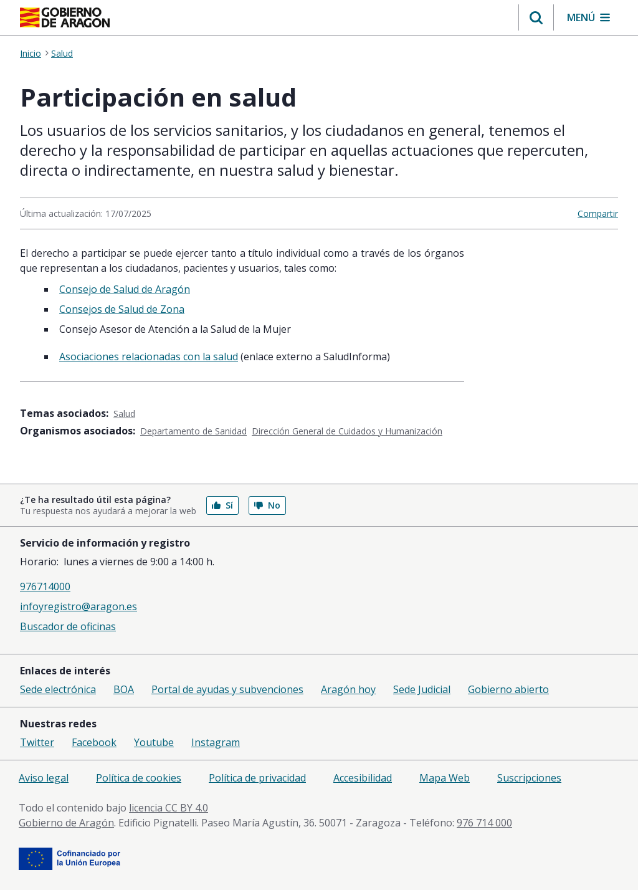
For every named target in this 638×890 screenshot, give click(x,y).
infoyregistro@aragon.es (78, 606)
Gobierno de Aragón (66, 823)
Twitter (37, 742)
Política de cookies (138, 778)
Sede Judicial (421, 689)
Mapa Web (444, 778)
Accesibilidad (362, 778)
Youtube (154, 742)
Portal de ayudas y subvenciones (227, 689)
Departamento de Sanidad (193, 431)
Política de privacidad (257, 778)
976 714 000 (484, 823)
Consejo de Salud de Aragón (124, 289)
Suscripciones (529, 778)
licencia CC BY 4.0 (168, 808)
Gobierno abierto (508, 689)
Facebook (94, 742)
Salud (62, 53)
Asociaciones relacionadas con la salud (148, 356)
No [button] (267, 505)
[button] (536, 17)
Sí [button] (222, 505)
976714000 (45, 586)
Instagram (215, 742)
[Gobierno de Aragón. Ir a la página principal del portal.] (65, 17)
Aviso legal (44, 778)
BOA (123, 689)
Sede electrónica (58, 689)
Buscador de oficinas (68, 626)
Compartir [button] (598, 213)
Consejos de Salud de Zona (121, 309)
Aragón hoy (348, 689)
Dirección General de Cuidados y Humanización (347, 431)
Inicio (30, 53)
